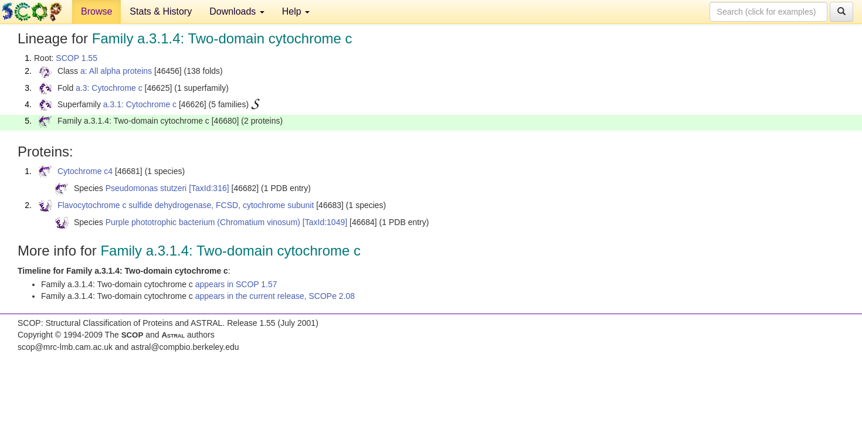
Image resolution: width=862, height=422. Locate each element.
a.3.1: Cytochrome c (140, 104)
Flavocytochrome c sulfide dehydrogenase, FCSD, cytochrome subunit (185, 205)
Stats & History (161, 11)
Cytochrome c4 (85, 171)
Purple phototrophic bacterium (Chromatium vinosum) (203, 222)
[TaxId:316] (209, 188)
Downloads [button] (236, 11)
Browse (96, 11)
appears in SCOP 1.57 (236, 284)
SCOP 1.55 (76, 58)
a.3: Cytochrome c (109, 88)
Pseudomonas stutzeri (146, 188)
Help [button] (296, 11)
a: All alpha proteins (116, 71)
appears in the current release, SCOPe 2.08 (275, 296)
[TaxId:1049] (325, 222)
